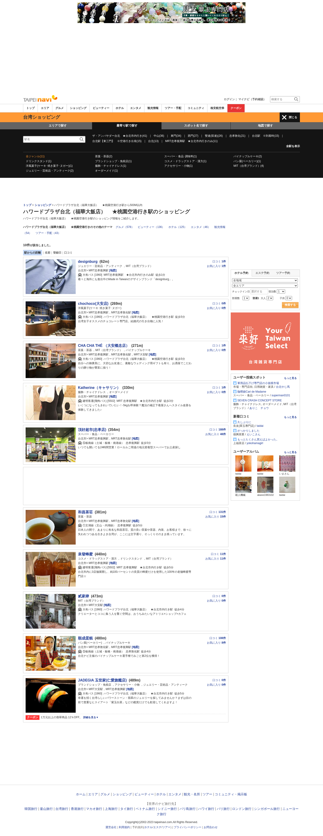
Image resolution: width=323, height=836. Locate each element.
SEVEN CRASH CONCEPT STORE (259, 400)
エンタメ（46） (200, 227)
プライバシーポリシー (187, 827)
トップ (30, 108)
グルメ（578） (125, 227)
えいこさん (253, 434)
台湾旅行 (61, 809)
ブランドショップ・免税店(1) (113, 161)
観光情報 (153, 108)
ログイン (229, 99)
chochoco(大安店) (93, 304)
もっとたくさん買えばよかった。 (258, 439)
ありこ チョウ (259, 408)
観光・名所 (192, 794)
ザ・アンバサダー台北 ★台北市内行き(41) (119, 135)
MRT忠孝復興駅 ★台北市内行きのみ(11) (191, 141)
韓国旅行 (30, 809)
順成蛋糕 (85, 638)
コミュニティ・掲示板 (231, 794)
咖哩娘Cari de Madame (251, 391)
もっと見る (290, 378)
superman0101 (281, 395)
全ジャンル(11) (35, 156)
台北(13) (153, 141)
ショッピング (78, 108)
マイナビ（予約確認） (252, 99)
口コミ (68, 252)
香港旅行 (77, 809)
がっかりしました (248, 430)
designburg (88, 262)
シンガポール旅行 (267, 809)
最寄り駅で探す (127, 125)
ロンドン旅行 (241, 809)
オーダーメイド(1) (106, 170)
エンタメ (135, 108)
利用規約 (124, 827)
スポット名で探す (196, 125)
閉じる (293, 117)
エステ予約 (262, 273)
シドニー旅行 (167, 809)
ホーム (81, 794)
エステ (157, 827)
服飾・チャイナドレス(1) (110, 165)
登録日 (57, 252)
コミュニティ (196, 108)
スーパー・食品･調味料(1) (180, 156)
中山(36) (159, 135)
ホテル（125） (177, 227)
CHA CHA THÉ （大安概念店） (103, 346)
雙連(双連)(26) (214, 135)
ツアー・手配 (173, 108)
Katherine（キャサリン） (99, 388)
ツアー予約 (283, 273)
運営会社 (111, 827)
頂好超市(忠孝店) (92, 430)
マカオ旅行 (94, 809)
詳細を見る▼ (91, 717)
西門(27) (193, 135)
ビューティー (101, 108)
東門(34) (176, 135)
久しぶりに (244, 422)
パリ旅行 (223, 809)
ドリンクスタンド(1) (38, 161)
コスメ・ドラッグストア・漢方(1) (185, 161)
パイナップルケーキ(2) (247, 156)
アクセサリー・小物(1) (178, 165)
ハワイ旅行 (206, 809)
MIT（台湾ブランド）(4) (248, 165)
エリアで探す (58, 125)
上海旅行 (111, 809)
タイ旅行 (126, 809)
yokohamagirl (255, 443)
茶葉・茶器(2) (103, 156)
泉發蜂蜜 (85, 554)
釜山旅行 (46, 809)
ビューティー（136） (151, 227)
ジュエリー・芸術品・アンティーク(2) (50, 170)
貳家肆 (83, 596)
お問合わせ (211, 827)
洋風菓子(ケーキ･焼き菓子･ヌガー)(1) (49, 165)
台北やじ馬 (283, 386)
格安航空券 (217, 108)
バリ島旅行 (187, 809)
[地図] (112, 270)
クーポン (236, 108)
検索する (290, 304)
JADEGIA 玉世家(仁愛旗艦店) (102, 680)
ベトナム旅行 (145, 809)
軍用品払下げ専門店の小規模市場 (258, 383)
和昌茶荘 (85, 512)
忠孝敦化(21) (237, 135)
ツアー (207, 794)
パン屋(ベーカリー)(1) (247, 161)
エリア (45, 108)
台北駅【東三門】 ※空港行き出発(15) (116, 141)
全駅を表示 (293, 146)
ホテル (120, 108)
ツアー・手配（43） (48, 233)
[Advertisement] (161, 57)
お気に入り (216, 266)
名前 (47, 252)
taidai (260, 425)
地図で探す (265, 125)
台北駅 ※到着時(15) (265, 135)
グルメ (59, 108)
